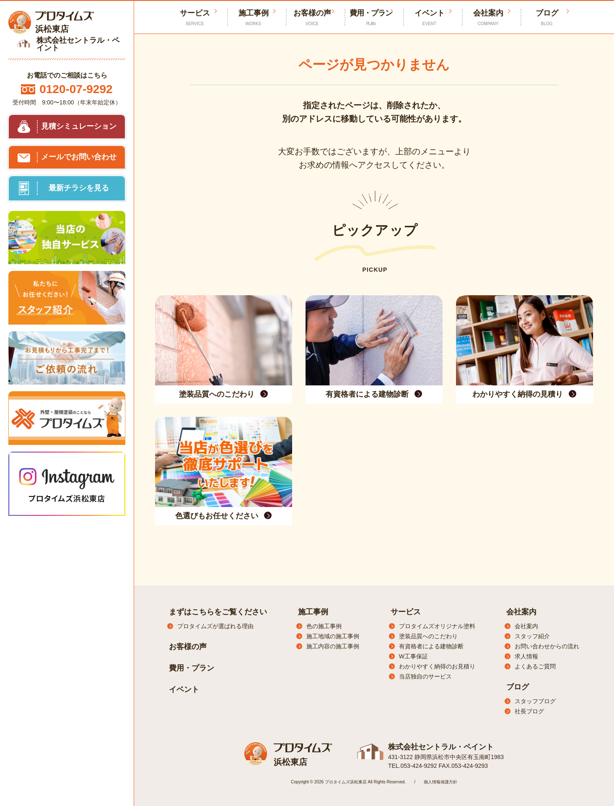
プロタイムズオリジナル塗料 (437, 626)
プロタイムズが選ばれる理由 (215, 626)
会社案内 (488, 18)
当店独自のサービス (425, 676)
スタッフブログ (535, 701)
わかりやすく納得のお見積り (437, 666)
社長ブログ (529, 711)
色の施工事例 (324, 626)
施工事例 (254, 18)
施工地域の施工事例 (332, 636)
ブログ (547, 18)
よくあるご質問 (535, 666)
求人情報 (526, 656)
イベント (430, 18)
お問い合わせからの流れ (547, 646)
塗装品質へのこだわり (428, 636)
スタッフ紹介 (532, 636)
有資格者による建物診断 (431, 646)
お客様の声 (312, 18)
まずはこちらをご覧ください (218, 612)
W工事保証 (413, 656)
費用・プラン (371, 18)
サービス (406, 612)
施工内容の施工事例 (332, 646)
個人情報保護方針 (440, 782)
